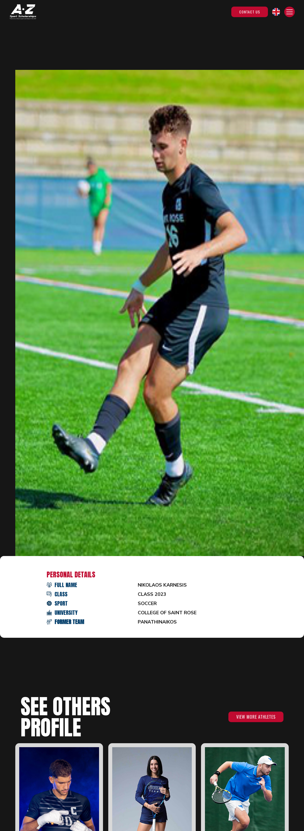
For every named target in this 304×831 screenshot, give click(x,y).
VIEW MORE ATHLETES (256, 717)
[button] (276, 12)
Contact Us (249, 12)
